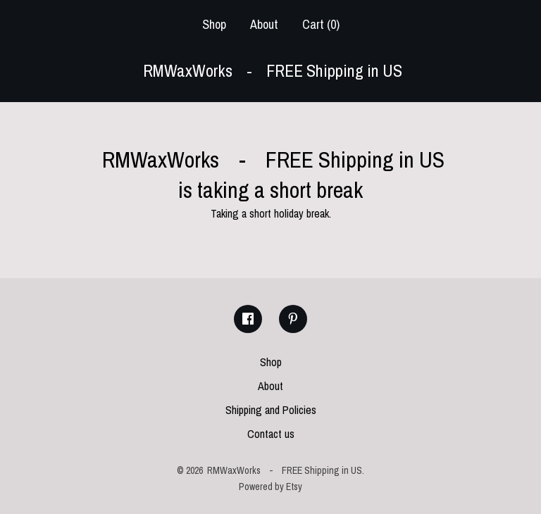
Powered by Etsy (270, 486)
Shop (214, 24)
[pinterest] (293, 319)
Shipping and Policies (270, 410)
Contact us (270, 433)
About (264, 24)
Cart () (321, 24)
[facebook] (248, 319)
